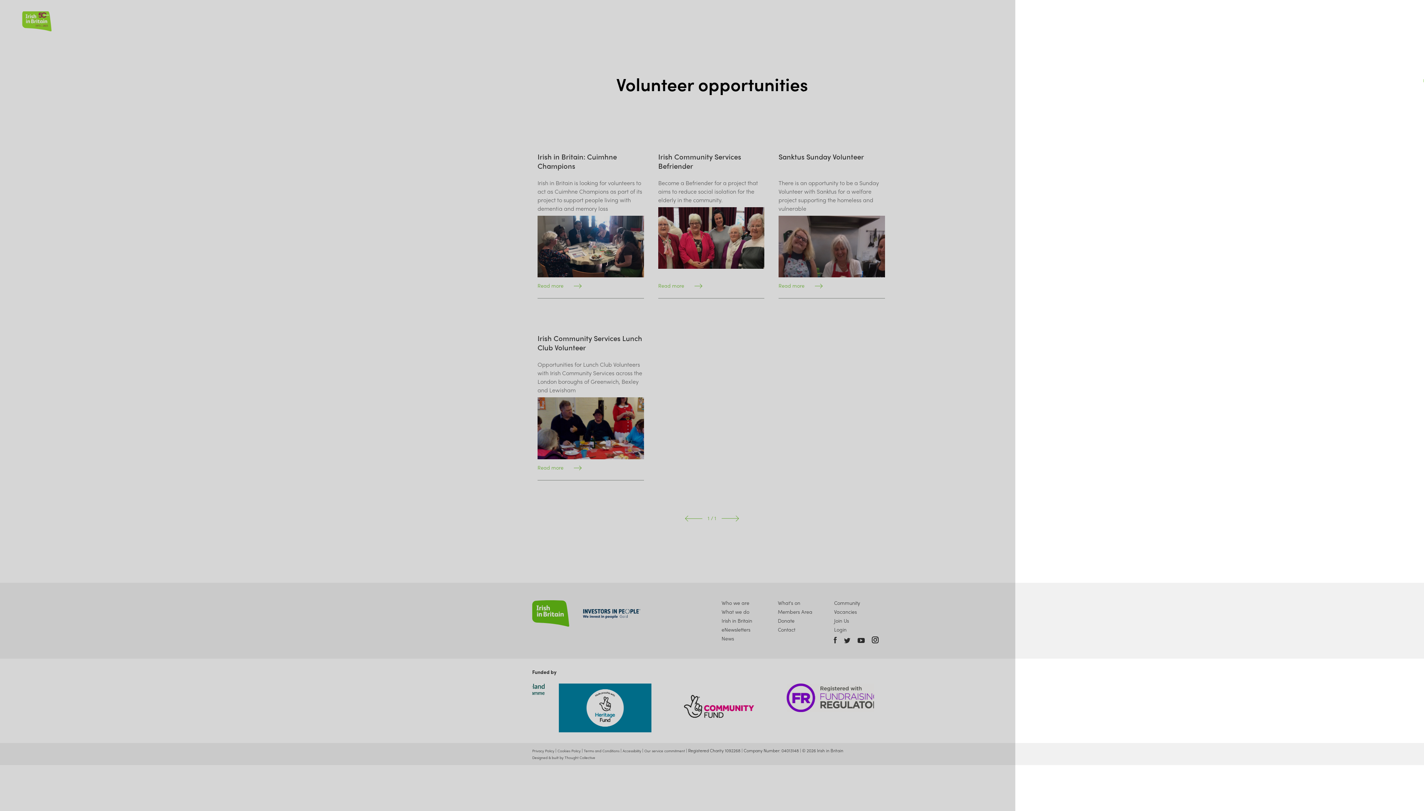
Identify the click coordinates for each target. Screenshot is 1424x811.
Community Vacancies (847, 608)
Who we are (1175, 19)
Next (730, 519)
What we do (1220, 19)
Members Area (795, 612)
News (1256, 19)
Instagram (875, 640)
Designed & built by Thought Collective (568, 760)
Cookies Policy (575, 753)
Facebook (835, 640)
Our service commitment (684, 753)
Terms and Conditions (612, 753)
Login (840, 631)
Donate (1357, 19)
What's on (789, 603)
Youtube (861, 640)
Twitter (847, 640)
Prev (693, 519)
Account (1385, 18)
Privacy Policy (545, 753)
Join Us (1325, 19)
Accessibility (647, 753)
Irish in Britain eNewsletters (737, 626)
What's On (1290, 19)
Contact (787, 631)
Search (1400, 18)
